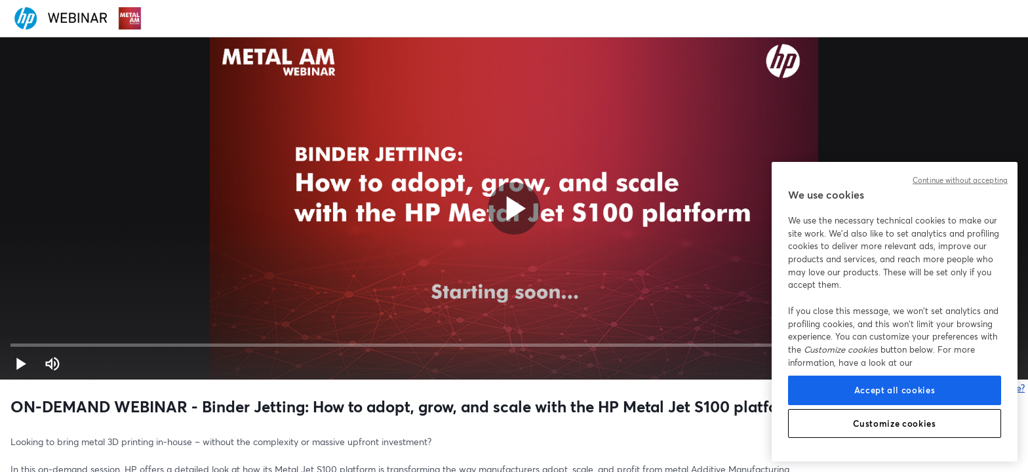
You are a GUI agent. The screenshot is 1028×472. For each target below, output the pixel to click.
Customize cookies (894, 423)
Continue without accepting (960, 180)
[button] (20, 363)
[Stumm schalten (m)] (52, 363)
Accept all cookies (895, 390)
